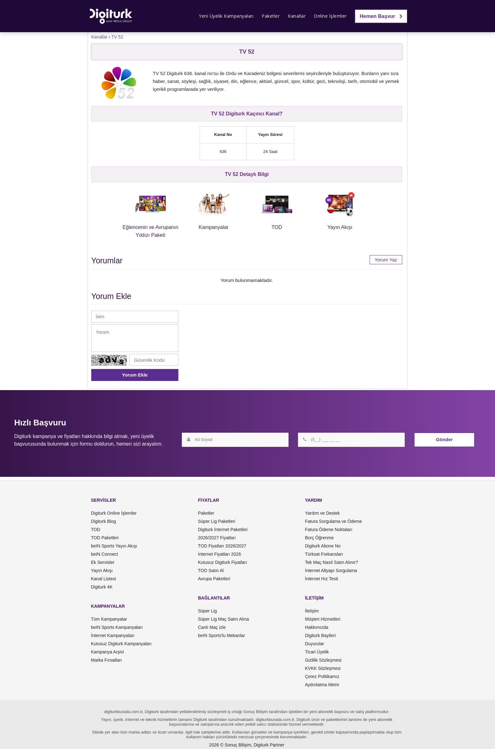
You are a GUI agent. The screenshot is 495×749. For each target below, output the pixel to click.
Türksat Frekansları (324, 554)
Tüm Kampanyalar (109, 619)
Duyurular (314, 643)
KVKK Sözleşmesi (323, 668)
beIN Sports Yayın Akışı (114, 545)
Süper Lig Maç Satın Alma (223, 619)
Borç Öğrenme (319, 537)
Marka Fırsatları (106, 660)
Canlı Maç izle (212, 627)
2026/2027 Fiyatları (217, 537)
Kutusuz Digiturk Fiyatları (222, 562)
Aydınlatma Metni (322, 684)
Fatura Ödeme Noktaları (328, 529)
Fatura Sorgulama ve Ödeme (333, 521)
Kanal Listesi (103, 578)
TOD (95, 529)
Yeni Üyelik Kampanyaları (226, 16)
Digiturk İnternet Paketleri (223, 529)
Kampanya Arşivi (107, 651)
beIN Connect (104, 554)
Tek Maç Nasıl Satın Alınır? (331, 562)
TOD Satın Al (211, 570)
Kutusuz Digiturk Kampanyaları (121, 643)
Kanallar (297, 16)
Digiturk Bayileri (320, 635)
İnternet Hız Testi (321, 578)
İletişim (312, 610)
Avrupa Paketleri (214, 578)
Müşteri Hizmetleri (322, 619)
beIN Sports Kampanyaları (117, 627)
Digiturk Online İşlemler (114, 513)
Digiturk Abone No (323, 545)
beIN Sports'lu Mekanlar (221, 635)
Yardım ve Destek (322, 513)
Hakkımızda (316, 627)
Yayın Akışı (102, 570)
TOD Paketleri (105, 537)
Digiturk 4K (101, 586)
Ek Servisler (103, 562)
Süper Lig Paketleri (216, 521)
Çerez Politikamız (322, 676)
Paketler (271, 16)
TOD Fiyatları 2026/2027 (222, 545)
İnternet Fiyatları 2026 (219, 554)
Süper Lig (207, 610)
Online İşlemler (330, 16)
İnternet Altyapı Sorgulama (331, 570)
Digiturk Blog (103, 521)
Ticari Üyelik (317, 651)
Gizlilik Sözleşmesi (323, 660)
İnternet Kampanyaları (112, 635)
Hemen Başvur (381, 16)
